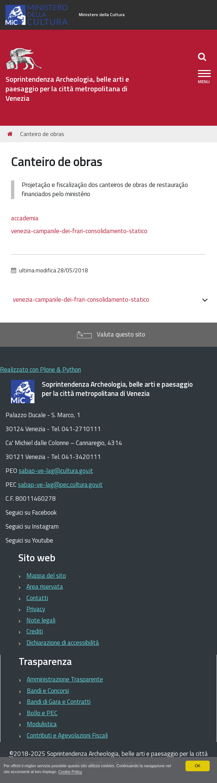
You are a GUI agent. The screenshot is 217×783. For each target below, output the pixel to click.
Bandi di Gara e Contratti (59, 701)
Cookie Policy (71, 771)
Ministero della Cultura (102, 14)
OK (198, 766)
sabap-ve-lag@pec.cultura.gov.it (60, 484)
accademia (24, 218)
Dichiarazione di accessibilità (62, 642)
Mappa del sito (46, 575)
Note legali (40, 620)
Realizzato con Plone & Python (40, 369)
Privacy (35, 609)
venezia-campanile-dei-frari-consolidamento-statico (79, 231)
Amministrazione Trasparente (65, 679)
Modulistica (42, 724)
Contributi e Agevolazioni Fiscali (67, 735)
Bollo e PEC (42, 713)
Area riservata (44, 586)
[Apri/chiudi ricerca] (203, 56)
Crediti (34, 631)
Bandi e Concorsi (48, 690)
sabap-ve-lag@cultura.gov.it (56, 470)
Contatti (37, 598)
